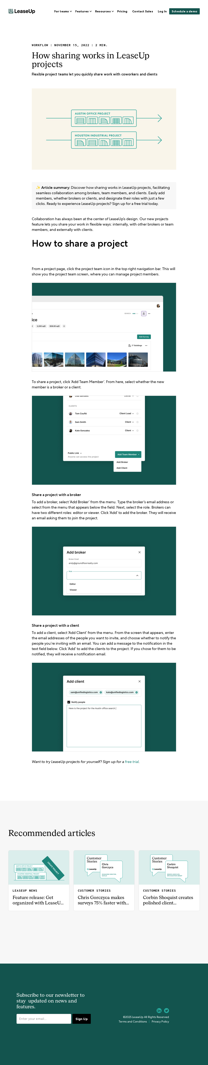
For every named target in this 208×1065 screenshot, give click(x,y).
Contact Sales (142, 11)
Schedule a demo (184, 11)
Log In (162, 11)
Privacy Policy (160, 1021)
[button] (62, 11)
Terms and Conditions (133, 1021)
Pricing (122, 11)
